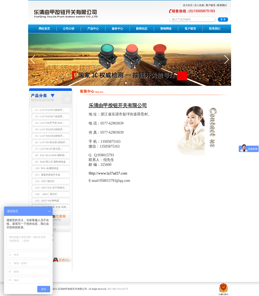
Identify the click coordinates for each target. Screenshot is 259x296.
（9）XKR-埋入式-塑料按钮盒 (50, 161)
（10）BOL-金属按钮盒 (46, 168)
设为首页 (188, 5)
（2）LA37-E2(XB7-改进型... (49, 116)
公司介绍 (68, 28)
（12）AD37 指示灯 (44, 181)
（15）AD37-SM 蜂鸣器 (46, 200)
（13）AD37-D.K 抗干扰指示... (50, 187)
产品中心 (93, 28)
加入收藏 (199, 5)
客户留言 (210, 5)
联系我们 (222, 5)
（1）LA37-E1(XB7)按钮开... (49, 110)
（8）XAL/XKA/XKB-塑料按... (50, 155)
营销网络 (166, 28)
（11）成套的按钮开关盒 (47, 174)
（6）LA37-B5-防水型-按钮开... (50, 142)
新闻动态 (141, 28)
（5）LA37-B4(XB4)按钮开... (49, 135)
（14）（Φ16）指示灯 (45, 194)
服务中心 (117, 28)
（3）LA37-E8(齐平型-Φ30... (49, 122)
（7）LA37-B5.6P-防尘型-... (48, 148)
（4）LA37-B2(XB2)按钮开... (49, 129)
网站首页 (44, 28)
